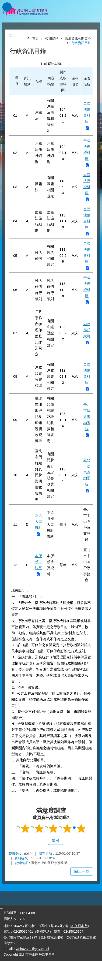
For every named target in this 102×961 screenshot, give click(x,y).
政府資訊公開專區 (78, 38)
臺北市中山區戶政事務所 (25, 11)
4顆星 (67, 828)
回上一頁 (81, 871)
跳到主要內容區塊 (2, 2)
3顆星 (53, 828)
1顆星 (25, 828)
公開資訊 (51, 38)
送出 (43, 840)
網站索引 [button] (7, 7)
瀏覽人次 (10, 919)
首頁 (35, 38)
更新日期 (10, 912)
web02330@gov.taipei (32, 949)
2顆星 (39, 828)
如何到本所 (79, 926)
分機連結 (42, 931)
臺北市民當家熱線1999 (20, 937)
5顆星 (81, 828)
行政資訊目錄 (81, 43)
